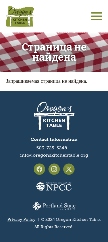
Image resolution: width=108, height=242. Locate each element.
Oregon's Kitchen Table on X (69, 169)
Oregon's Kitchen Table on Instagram (54, 169)
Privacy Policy (21, 219)
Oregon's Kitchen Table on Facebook (39, 169)
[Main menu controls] (96, 16)
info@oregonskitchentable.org (54, 155)
